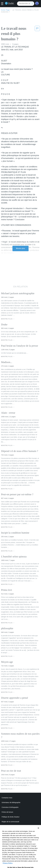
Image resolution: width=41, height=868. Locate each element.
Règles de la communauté (10, 822)
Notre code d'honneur (9, 826)
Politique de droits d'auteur (10, 817)
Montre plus (20, 248)
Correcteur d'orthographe (10, 807)
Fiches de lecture (7, 812)
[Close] (38, 833)
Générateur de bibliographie (11, 802)
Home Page (5, 10)
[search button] (32, 3)
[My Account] (37, 3)
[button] (3, 3)
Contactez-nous (7, 798)
